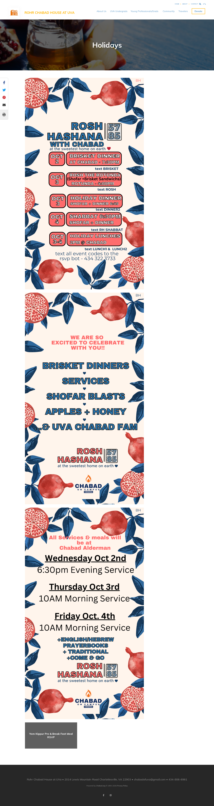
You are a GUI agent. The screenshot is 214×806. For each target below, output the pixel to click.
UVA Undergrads (118, 11)
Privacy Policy (122, 786)
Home (177, 4)
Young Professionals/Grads (144, 11)
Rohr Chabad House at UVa (49, 13)
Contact (194, 4)
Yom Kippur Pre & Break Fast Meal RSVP (51, 735)
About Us (101, 11)
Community (169, 11)
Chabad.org (100, 786)
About (184, 4)
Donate (198, 11)
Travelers (183, 11)
